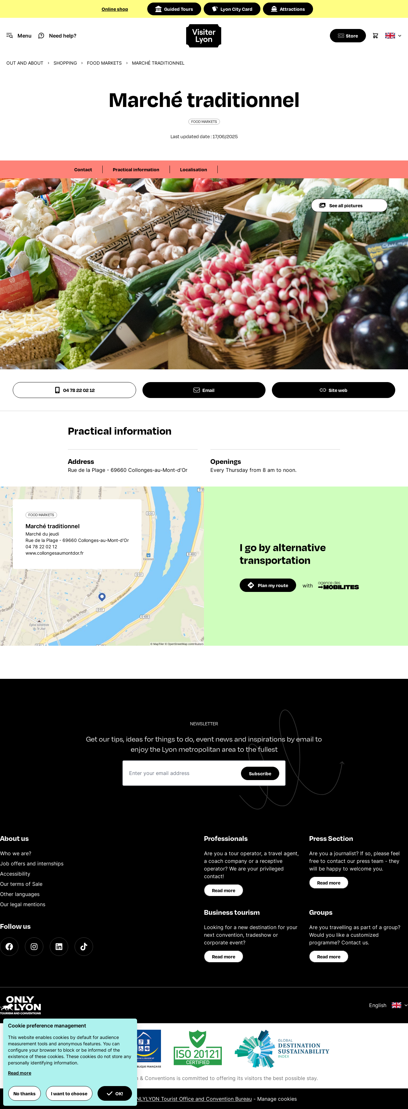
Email (204, 390)
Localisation (193, 169)
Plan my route (268, 585)
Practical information (136, 169)
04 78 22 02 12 (74, 390)
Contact (83, 169)
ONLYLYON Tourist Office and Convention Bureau (192, 1099)
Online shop (115, 8)
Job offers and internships (31, 863)
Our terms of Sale (21, 884)
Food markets (104, 63)
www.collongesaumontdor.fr (55, 553)
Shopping (65, 63)
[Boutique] (347, 35)
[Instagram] (34, 946)
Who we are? (15, 853)
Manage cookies (277, 1099)
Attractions (288, 9)
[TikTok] (84, 946)
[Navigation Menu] (19, 35)
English (388, 1005)
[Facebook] (9, 946)
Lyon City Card (232, 9)
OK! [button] (114, 1093)
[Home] (204, 35)
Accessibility (15, 874)
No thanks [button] (24, 1093)
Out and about (24, 63)
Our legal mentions (22, 904)
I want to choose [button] (69, 1093)
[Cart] (375, 35)
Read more (223, 890)
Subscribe (260, 773)
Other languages (20, 894)
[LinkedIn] (59, 946)
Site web (333, 390)
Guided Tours (174, 9)
